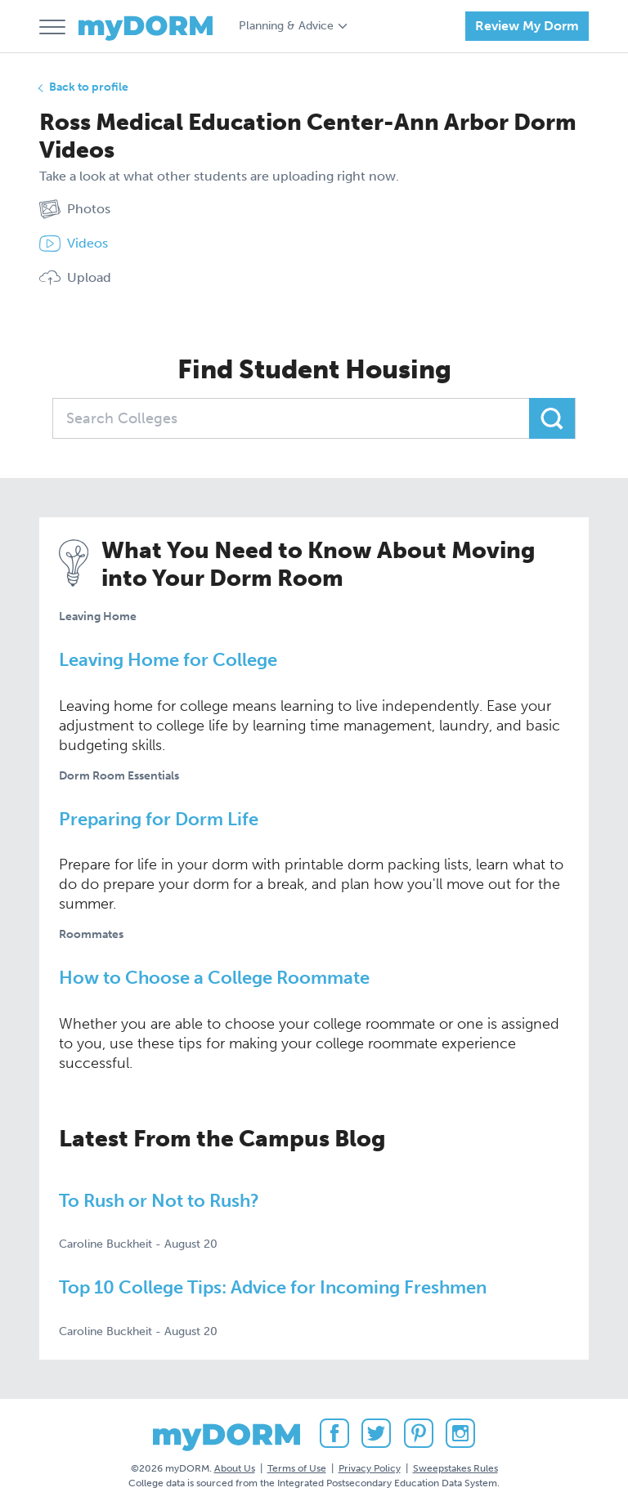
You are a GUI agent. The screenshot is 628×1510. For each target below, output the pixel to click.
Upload (75, 277)
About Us (234, 1468)
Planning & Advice (286, 26)
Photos (74, 209)
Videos (73, 243)
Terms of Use (296, 1468)
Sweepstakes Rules (455, 1468)
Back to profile (88, 87)
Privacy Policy (370, 1468)
